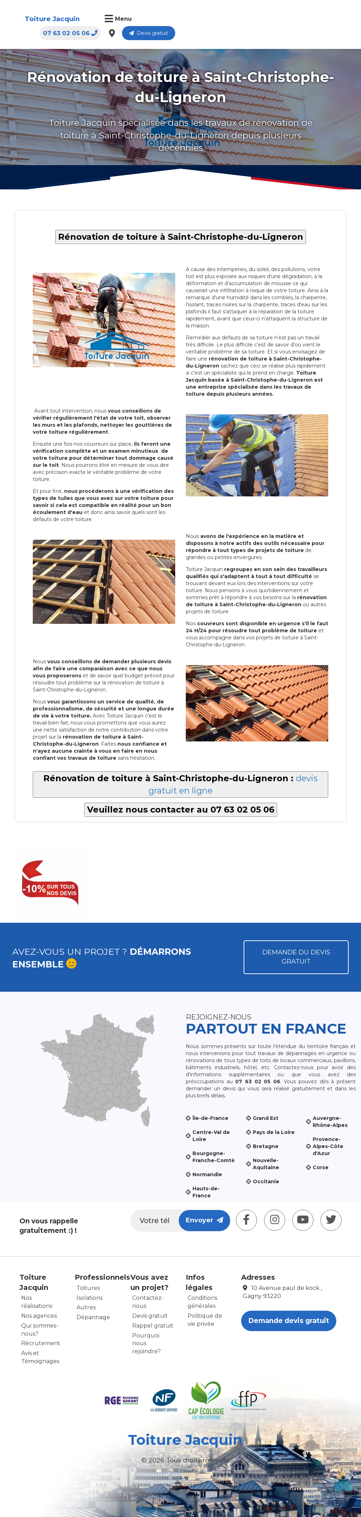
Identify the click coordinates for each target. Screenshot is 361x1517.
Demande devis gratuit (288, 1321)
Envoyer (204, 1220)
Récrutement (40, 1343)
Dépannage (93, 1317)
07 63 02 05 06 (242, 19)
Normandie (207, 1174)
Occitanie (266, 1181)
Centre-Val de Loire (211, 1135)
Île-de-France (210, 1118)
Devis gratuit (320, 19)
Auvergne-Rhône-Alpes (330, 1121)
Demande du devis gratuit (296, 956)
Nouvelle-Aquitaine (266, 1164)
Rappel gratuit (152, 1325)
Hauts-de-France (206, 1192)
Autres (86, 1307)
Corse (321, 1167)
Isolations (90, 1298)
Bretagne (266, 1146)
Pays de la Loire (274, 1132)
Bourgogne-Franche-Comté (213, 1157)
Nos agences (39, 1315)
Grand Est (266, 1118)
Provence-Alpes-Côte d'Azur (328, 1146)
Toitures (88, 1288)
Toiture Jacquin (51, 19)
